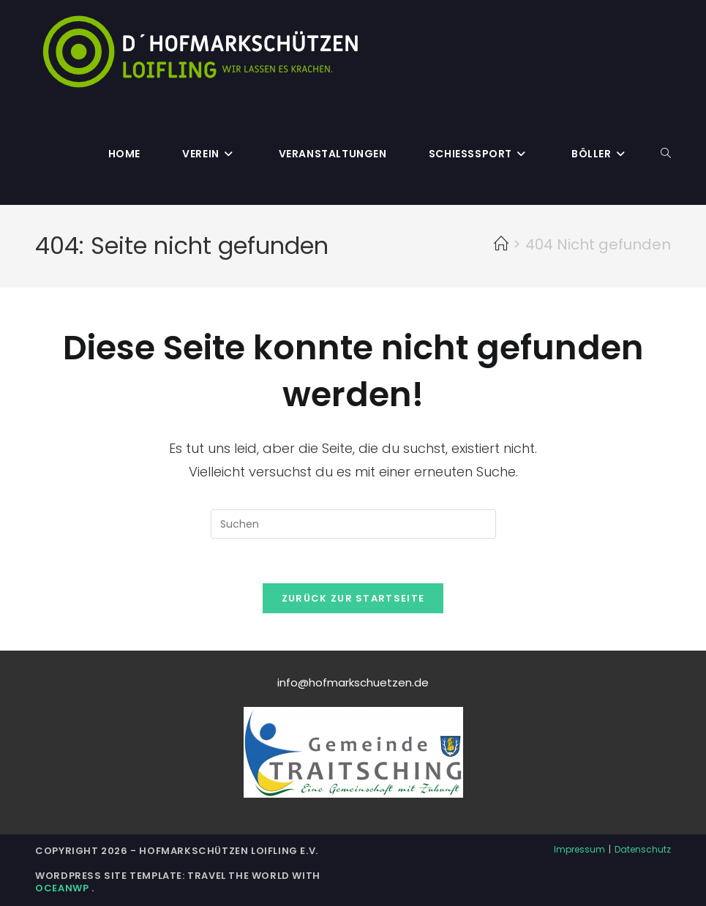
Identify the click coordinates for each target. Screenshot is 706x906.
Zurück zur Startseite (353, 598)
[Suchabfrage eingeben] (353, 524)
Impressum (579, 849)
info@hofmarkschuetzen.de (353, 682)
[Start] (501, 244)
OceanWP (63, 888)
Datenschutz (643, 849)
